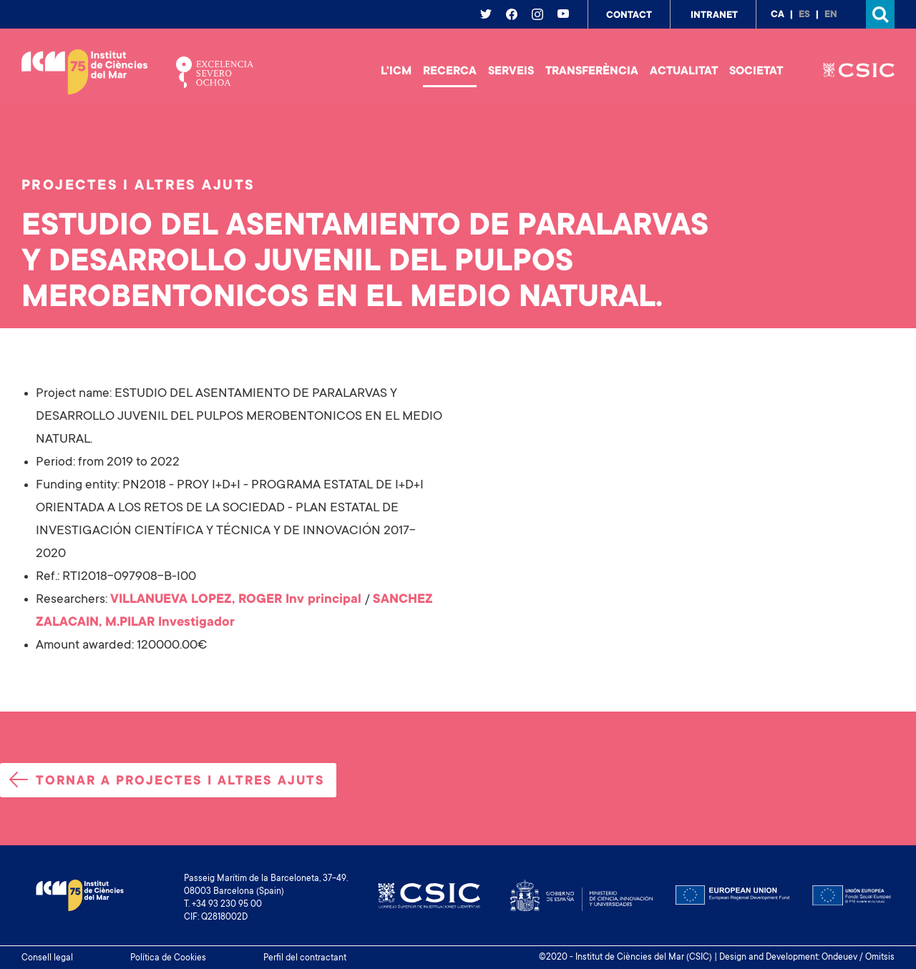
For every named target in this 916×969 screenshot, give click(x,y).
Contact (629, 15)
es (804, 15)
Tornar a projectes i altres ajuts (167, 780)
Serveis (511, 71)
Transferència (591, 71)
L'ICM (396, 71)
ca (777, 15)
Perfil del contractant (304, 958)
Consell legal (47, 958)
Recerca (450, 71)
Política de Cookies (168, 958)
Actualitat (684, 71)
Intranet (714, 15)
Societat (756, 71)
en (830, 15)
